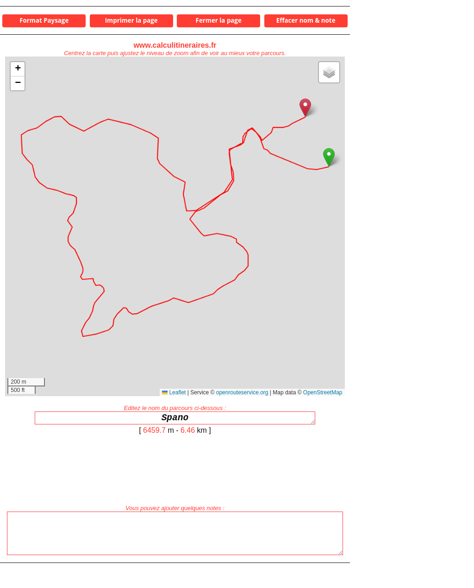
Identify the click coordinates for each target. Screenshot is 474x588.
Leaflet (174, 392)
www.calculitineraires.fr (174, 45)
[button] (329, 157)
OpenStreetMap (323, 392)
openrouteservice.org (242, 392)
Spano (175, 419)
